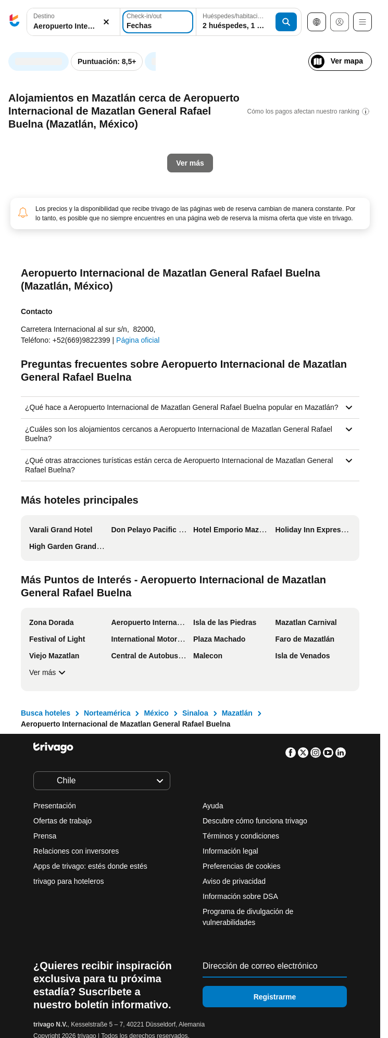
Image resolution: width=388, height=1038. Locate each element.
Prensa (44, 836)
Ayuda (213, 806)
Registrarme (275, 997)
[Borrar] (106, 22)
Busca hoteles (45, 713)
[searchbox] (73, 26)
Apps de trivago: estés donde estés (90, 866)
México (156, 713)
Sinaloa (195, 713)
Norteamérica (107, 713)
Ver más (48, 672)
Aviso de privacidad (234, 881)
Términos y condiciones (241, 836)
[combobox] (73, 21)
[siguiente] (348, 56)
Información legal (230, 851)
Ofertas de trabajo (62, 821)
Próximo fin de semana (306, 242)
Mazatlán (237, 713)
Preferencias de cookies (242, 866)
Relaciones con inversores (76, 851)
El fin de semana (213, 242)
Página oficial (137, 340)
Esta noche (43, 242)
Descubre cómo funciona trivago (255, 821)
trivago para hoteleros (68, 881)
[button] (73, 22)
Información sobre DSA (240, 896)
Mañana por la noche (124, 242)
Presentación (54, 806)
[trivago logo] (14, 22)
